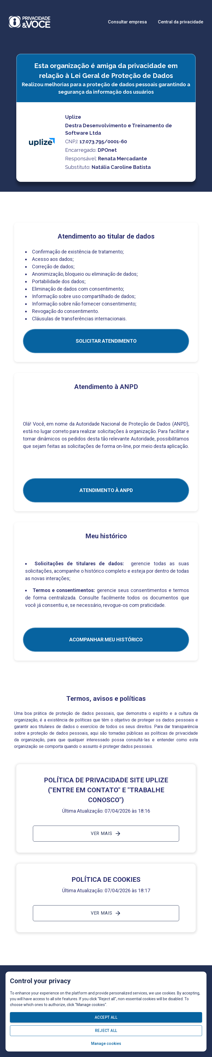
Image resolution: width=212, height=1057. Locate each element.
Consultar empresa (127, 22)
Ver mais (106, 833)
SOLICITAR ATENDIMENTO (106, 341)
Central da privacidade (180, 22)
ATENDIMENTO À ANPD (106, 490)
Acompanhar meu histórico (106, 639)
